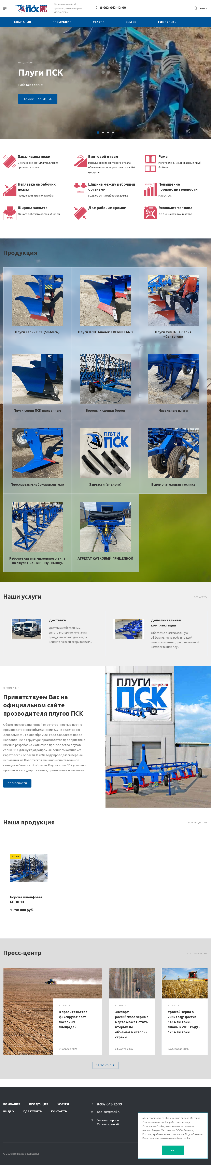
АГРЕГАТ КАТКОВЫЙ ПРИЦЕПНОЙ (105, 558)
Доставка (57, 620)
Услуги (63, 1104)
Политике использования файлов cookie (166, 1138)
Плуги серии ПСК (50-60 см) (37, 332)
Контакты (59, 1111)
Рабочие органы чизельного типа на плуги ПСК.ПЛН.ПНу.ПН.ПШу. (37, 561)
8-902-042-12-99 (113, 8)
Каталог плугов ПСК (38, 99)
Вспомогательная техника (173, 484)
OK (173, 1150)
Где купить (32, 1111)
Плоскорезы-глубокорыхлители (37, 484)
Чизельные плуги (173, 410)
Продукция (38, 1104)
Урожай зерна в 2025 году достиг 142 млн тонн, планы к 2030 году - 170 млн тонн (184, 1022)
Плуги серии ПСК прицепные (37, 410)
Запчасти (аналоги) (105, 484)
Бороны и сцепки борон (105, 410)
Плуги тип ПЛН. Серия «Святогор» (173, 334)
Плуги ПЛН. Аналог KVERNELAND (105, 332)
